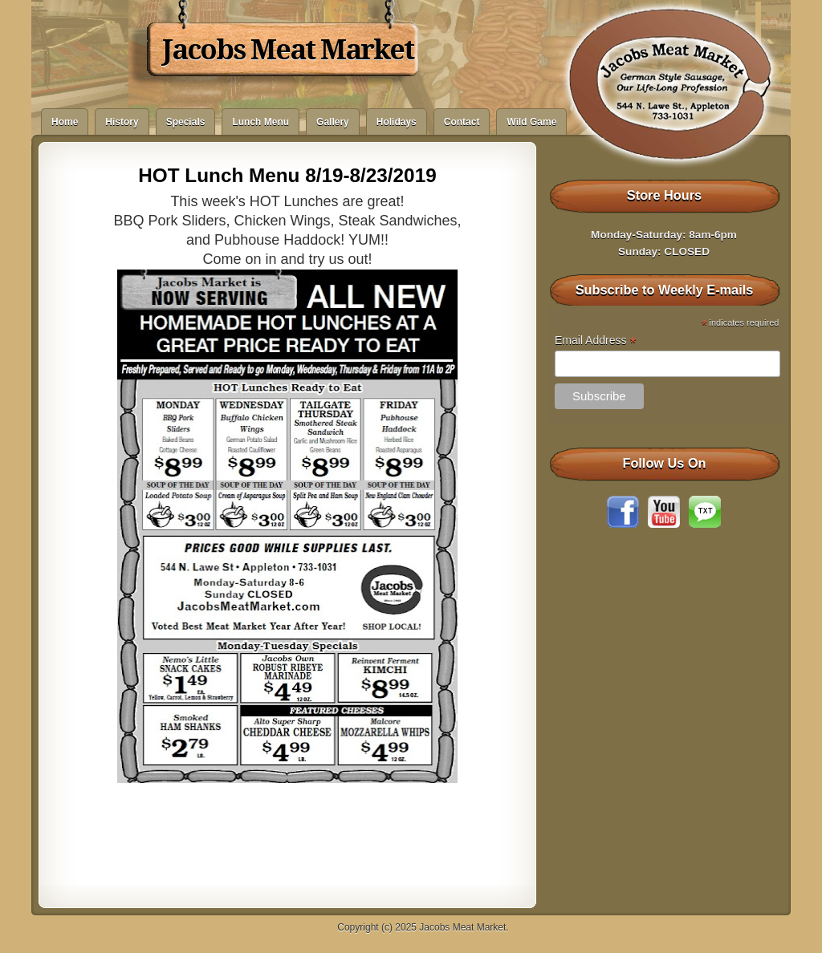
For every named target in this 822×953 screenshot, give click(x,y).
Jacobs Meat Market (287, 50)
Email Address (596, 340)
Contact (462, 122)
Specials (186, 122)
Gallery (332, 122)
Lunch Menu (260, 122)
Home (64, 122)
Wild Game (531, 122)
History (121, 122)
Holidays (396, 122)
